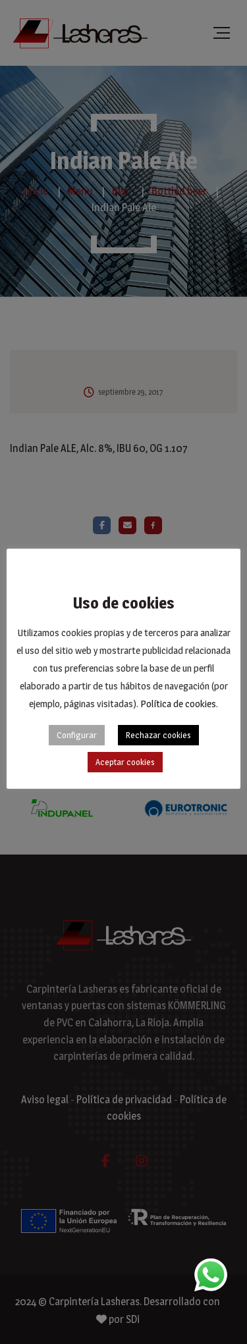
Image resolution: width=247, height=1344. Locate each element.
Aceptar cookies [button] (125, 762)
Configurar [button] (77, 735)
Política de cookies (178, 703)
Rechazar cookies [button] (158, 735)
